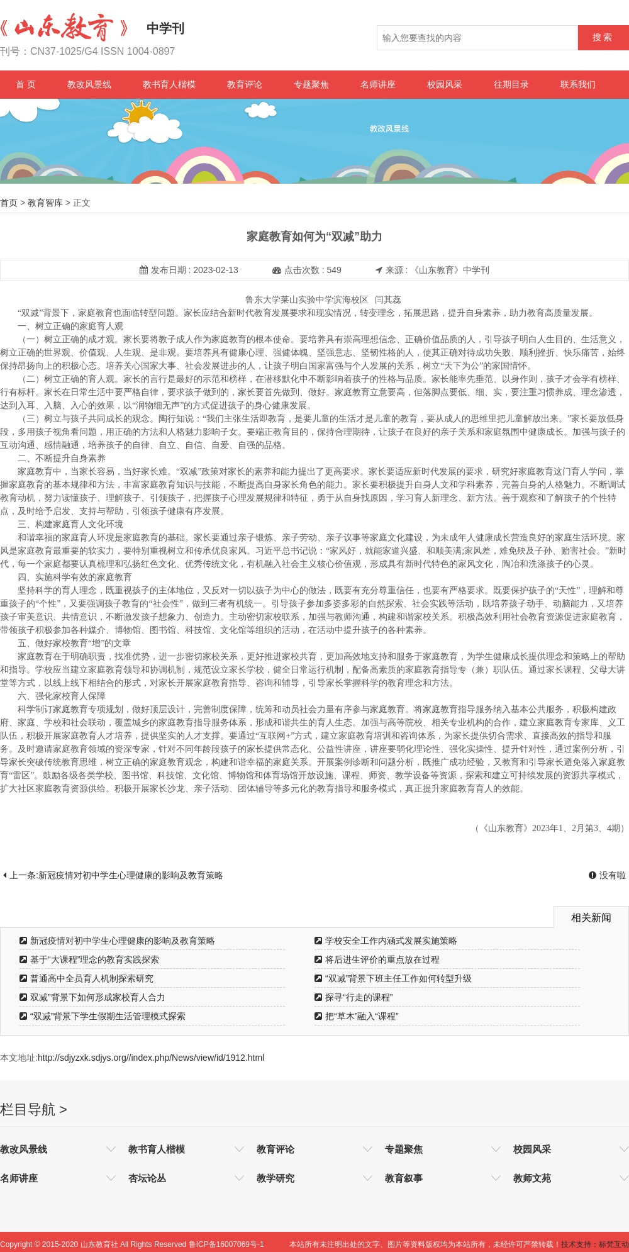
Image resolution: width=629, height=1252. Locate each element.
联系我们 (578, 84)
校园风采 (444, 84)
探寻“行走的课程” (353, 997)
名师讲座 (378, 84)
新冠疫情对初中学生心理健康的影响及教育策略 (117, 941)
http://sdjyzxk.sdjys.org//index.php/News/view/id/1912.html (151, 1058)
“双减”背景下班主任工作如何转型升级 (393, 978)
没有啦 (607, 875)
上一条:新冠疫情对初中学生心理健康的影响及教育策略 (113, 875)
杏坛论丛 (147, 1178)
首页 (9, 203)
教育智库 (45, 203)
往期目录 (511, 84)
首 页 (26, 84)
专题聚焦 (311, 84)
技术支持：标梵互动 (595, 1244)
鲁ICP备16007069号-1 (226, 1244)
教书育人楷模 (169, 84)
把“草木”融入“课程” (356, 1016)
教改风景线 (89, 84)
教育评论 (244, 84)
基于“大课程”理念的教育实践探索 (89, 959)
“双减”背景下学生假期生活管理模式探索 (102, 1016)
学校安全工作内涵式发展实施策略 (385, 941)
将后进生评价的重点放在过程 (377, 959)
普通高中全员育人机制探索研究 (86, 978)
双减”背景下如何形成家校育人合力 (92, 997)
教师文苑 (532, 1178)
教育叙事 (404, 1178)
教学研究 (275, 1178)
